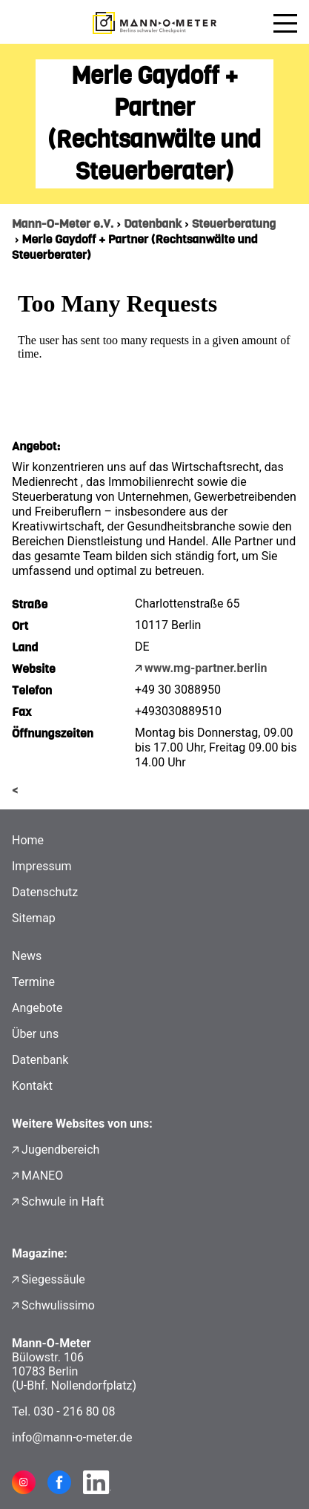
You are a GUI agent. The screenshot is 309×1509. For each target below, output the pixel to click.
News (26, 956)
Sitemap (34, 918)
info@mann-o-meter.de (72, 1437)
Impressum (42, 866)
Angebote (37, 1008)
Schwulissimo (58, 1305)
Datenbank (153, 223)
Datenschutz (45, 892)
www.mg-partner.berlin (205, 668)
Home (28, 840)
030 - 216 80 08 (74, 1411)
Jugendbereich (60, 1150)
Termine (33, 982)
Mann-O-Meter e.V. (62, 223)
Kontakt (32, 1086)
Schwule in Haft (62, 1201)
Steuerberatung (234, 223)
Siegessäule (53, 1279)
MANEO (42, 1175)
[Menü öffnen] (285, 23)
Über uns (35, 1034)
